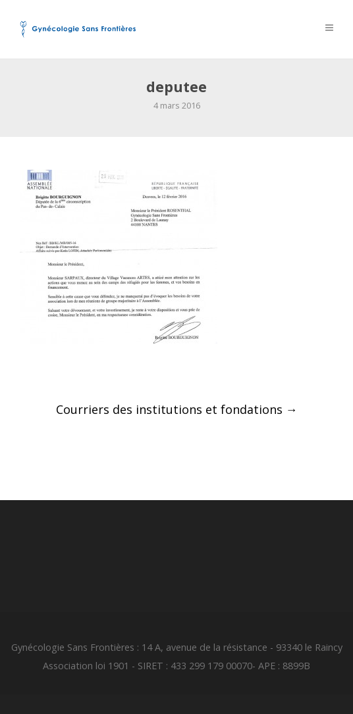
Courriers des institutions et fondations (177, 409)
